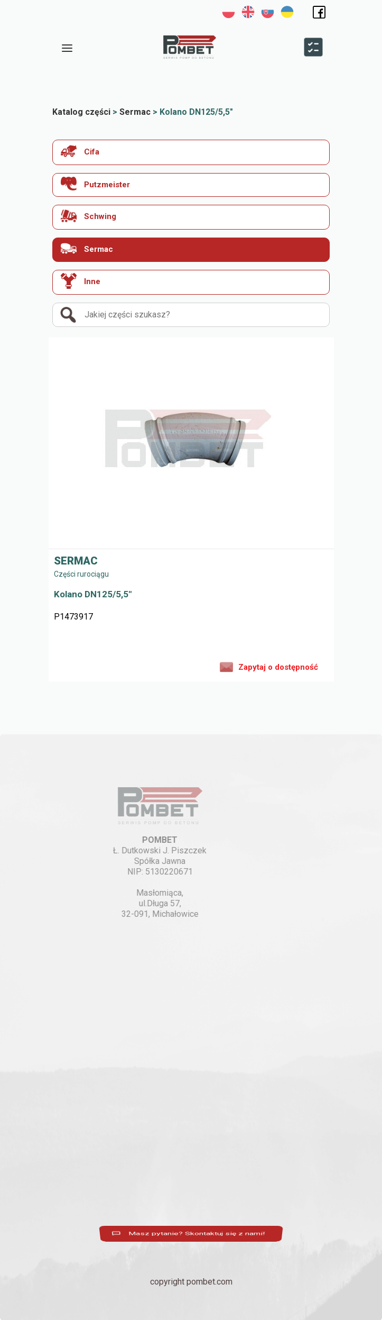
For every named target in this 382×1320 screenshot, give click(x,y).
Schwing (88, 215)
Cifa (80, 151)
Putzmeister (95, 184)
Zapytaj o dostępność (269, 666)
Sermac (87, 248)
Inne (80, 281)
